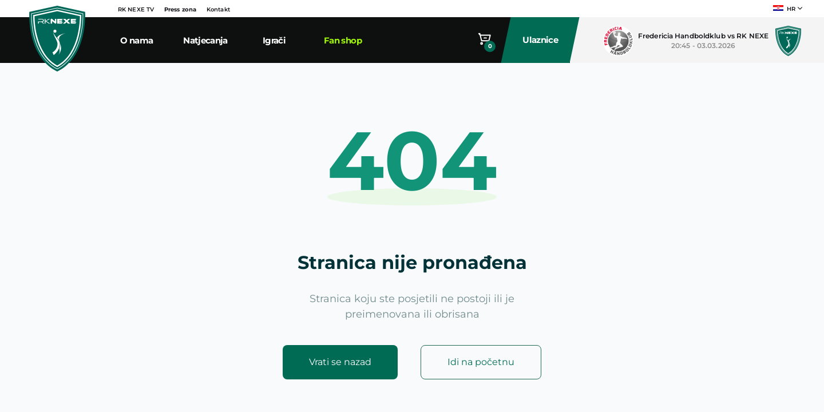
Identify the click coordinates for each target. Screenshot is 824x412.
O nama (136, 40)
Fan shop (343, 40)
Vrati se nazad (340, 361)
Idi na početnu (480, 361)
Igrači (274, 40)
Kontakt (218, 9)
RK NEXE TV (136, 9)
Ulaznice (540, 39)
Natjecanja (205, 40)
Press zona (180, 9)
